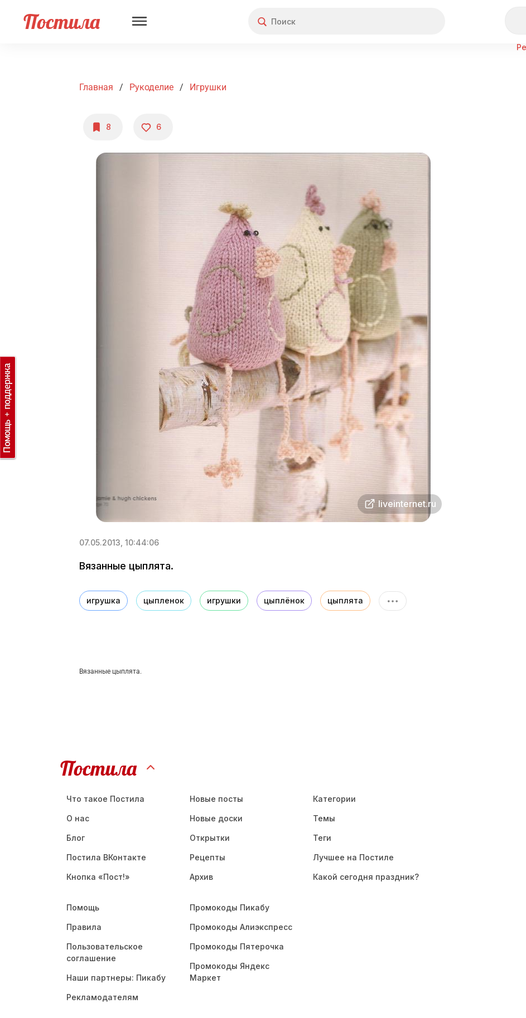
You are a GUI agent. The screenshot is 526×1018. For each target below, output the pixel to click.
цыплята (345, 600)
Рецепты (207, 857)
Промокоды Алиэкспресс (241, 927)
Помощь (82, 907)
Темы (324, 818)
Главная (96, 87)
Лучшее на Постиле (353, 857)
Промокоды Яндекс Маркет (229, 971)
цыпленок (163, 600)
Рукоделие (151, 87)
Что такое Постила (105, 798)
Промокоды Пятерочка (237, 946)
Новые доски (216, 818)
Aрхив (201, 876)
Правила (84, 927)
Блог (75, 837)
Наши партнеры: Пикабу (116, 977)
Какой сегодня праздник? (366, 876)
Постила (61, 21)
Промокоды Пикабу (229, 907)
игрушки (224, 600)
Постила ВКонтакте (106, 857)
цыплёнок (284, 600)
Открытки (210, 837)
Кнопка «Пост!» (98, 876)
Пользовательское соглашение (104, 952)
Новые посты (216, 798)
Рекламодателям (102, 997)
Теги (322, 837)
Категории (334, 798)
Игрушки (208, 87)
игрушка (103, 600)
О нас (77, 818)
